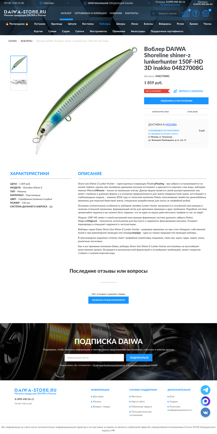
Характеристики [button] (160, 112)
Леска (134, 24)
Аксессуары (138, 31)
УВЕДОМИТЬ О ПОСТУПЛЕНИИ (176, 101)
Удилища (56, 24)
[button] (170, 4)
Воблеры (105, 24)
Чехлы (207, 24)
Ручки (180, 24)
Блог (172, 396)
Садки (66, 31)
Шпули (72, 24)
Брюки (194, 24)
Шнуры (120, 24)
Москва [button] (171, 124)
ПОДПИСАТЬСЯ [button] (139, 358)
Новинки (116, 13)
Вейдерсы (165, 24)
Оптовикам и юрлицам (91, 13)
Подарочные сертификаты (167, 31)
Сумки (52, 31)
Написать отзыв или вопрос (108, 300)
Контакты (131, 13)
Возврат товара (101, 407)
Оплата (97, 401)
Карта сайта (138, 401)
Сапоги (79, 31)
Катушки (39, 24)
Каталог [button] (66, 13)
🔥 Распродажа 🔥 (17, 24)
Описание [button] (192, 112)
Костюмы (88, 24)
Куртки (38, 31)
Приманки (119, 31)
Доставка (98, 396)
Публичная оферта (141, 407)
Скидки (174, 401)
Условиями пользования (138, 365)
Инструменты (98, 31)
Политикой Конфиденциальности (109, 365)
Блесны (148, 24)
